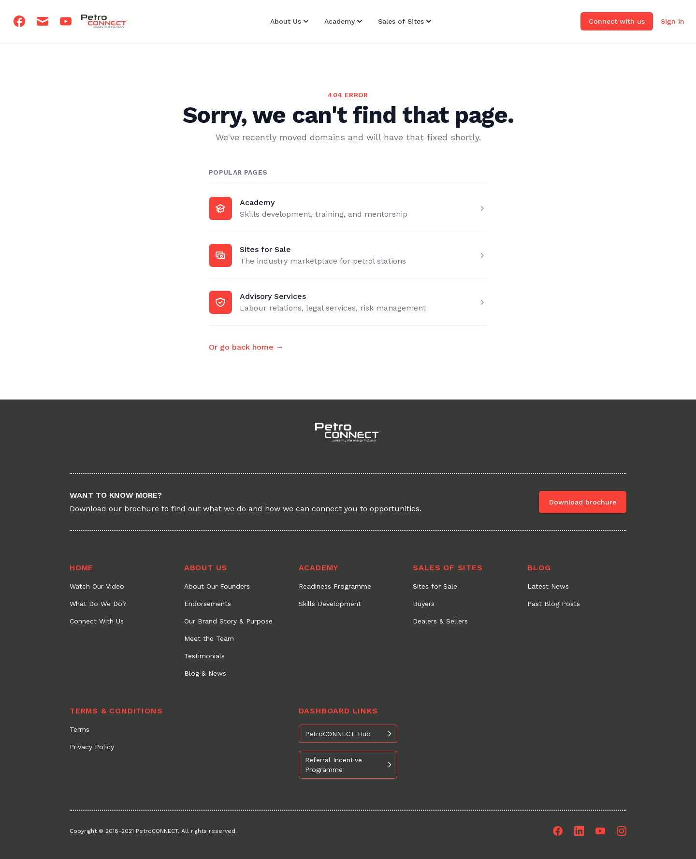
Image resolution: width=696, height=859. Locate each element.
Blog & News (205, 673)
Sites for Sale (265, 249)
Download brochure (582, 502)
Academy (257, 202)
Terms (79, 729)
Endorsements (207, 603)
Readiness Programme (335, 586)
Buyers (424, 603)
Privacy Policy (92, 747)
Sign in (672, 21)
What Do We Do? (98, 603)
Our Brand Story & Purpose (228, 621)
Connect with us (617, 21)
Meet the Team (209, 638)
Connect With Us (97, 621)
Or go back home (246, 347)
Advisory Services (273, 296)
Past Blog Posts (553, 603)
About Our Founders (217, 586)
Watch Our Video (97, 586)
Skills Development (330, 603)
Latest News (548, 586)
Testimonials (204, 656)
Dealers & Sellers (440, 621)
